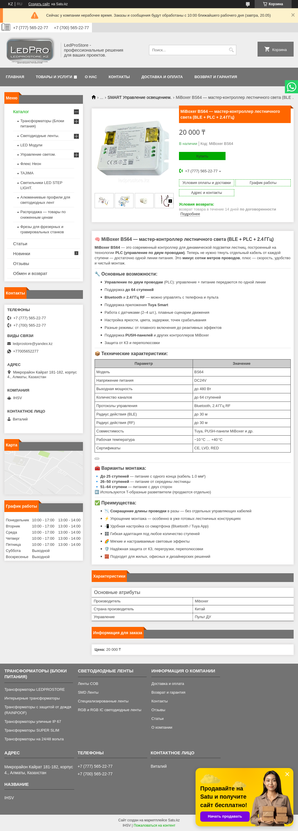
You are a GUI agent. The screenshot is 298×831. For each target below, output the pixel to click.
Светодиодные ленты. (39, 136)
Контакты (119, 77)
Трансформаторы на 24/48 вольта (34, 739)
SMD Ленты (88, 692)
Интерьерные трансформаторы (32, 698)
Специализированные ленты (103, 701)
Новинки (21, 253)
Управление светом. (38, 154)
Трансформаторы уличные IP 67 (32, 721)
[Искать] (231, 50)
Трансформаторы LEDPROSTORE (34, 689)
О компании (161, 727)
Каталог (21, 111)
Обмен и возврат (30, 273)
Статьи (20, 243)
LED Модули (31, 145)
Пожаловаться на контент (154, 825)
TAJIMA (26, 173)
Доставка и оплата (162, 77)
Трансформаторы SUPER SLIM (31, 730)
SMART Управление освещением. (140, 97)
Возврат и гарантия (215, 77)
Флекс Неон (30, 164)
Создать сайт (39, 4)
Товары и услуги (54, 77)
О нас (91, 77)
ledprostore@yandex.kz (33, 343)
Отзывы (21, 263)
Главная (15, 77)
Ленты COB (88, 683)
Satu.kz (174, 820)
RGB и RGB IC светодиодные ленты (109, 710)
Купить (202, 156)
